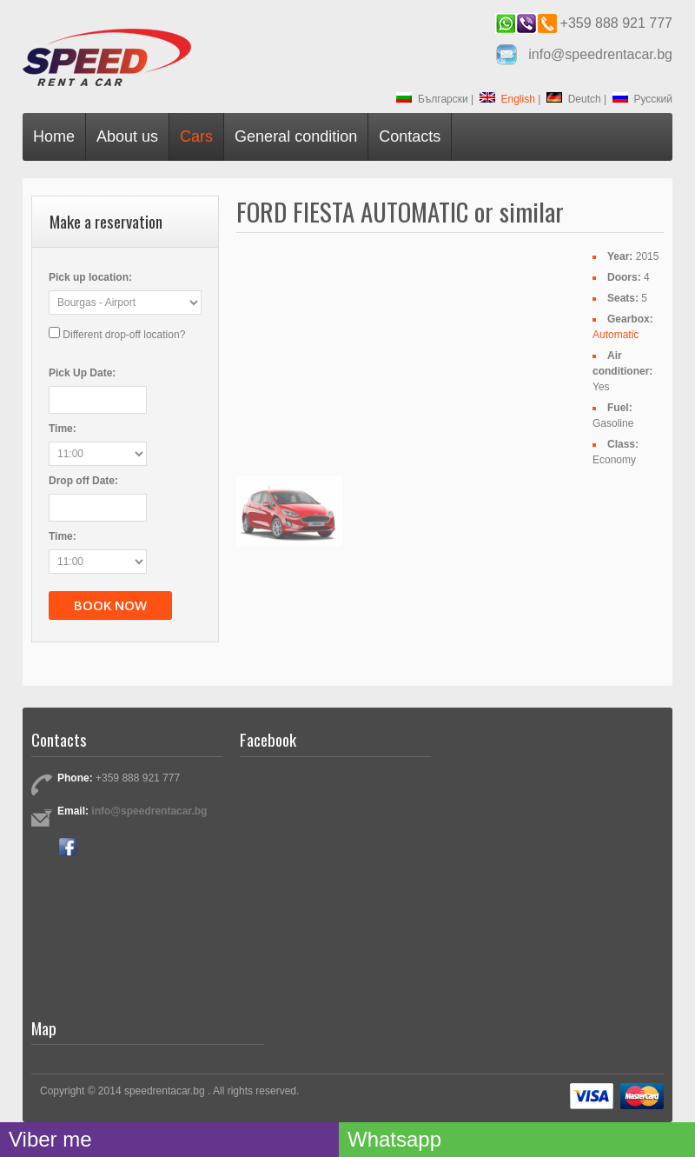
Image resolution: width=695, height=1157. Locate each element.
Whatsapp (394, 1139)
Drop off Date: (83, 481)
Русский (642, 99)
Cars (196, 136)
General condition (296, 136)
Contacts (409, 136)
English (507, 99)
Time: (62, 428)
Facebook (67, 846)
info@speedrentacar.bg (600, 54)
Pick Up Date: (82, 373)
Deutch (573, 99)
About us (127, 136)
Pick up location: (90, 277)
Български (431, 99)
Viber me (50, 1139)
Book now (110, 605)
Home (54, 136)
